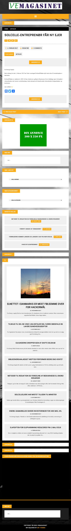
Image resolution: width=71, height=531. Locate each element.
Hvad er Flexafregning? (30, 244)
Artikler (18, 54)
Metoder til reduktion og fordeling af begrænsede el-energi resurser (35, 219)
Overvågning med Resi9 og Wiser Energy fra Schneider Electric (26, 456)
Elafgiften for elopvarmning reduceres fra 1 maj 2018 (35, 427)
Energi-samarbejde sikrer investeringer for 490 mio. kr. (35, 411)
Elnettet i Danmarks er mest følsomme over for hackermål (35, 305)
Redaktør (25, 48)
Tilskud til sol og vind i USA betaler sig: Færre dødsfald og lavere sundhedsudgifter (35, 325)
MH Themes (41, 528)
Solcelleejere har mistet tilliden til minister (36, 394)
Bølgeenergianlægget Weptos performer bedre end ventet (35, 359)
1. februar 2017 (12, 48)
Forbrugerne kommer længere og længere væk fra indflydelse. (30, 237)
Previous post (10, 112)
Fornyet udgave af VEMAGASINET (30, 229)
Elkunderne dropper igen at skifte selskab (35, 343)
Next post (62, 112)
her (12, 87)
